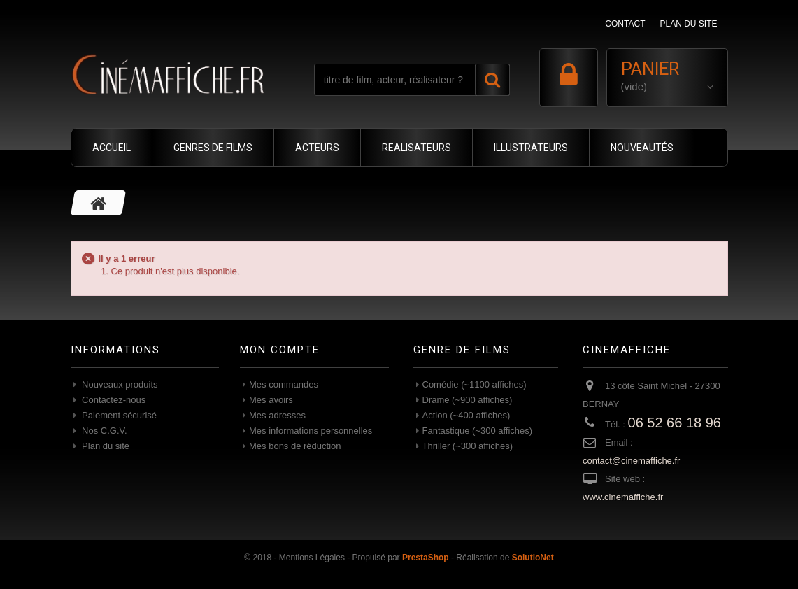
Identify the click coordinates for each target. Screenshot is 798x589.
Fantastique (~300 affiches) (477, 430)
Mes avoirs (271, 400)
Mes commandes (283, 384)
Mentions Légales (312, 557)
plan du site (688, 24)
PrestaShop (425, 557)
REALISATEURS (416, 147)
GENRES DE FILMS (212, 147)
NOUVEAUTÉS (642, 147)
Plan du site (105, 446)
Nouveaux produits (119, 384)
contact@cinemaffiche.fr (631, 460)
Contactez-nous (113, 400)
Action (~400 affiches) (466, 415)
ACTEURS (317, 147)
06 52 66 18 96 (674, 422)
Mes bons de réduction (295, 446)
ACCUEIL (111, 147)
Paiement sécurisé (118, 415)
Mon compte (280, 349)
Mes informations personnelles (310, 430)
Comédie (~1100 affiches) (474, 384)
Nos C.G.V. (103, 430)
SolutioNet (533, 557)
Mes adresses (277, 415)
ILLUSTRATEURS (531, 147)
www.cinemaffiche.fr (623, 497)
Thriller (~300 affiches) (467, 446)
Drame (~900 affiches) (467, 400)
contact (625, 24)
